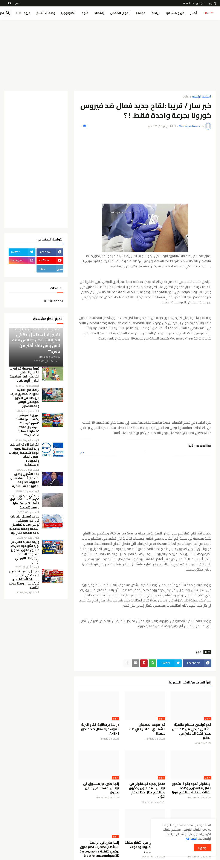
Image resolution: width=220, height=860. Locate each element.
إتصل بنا (212, 3)
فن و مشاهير (175, 13)
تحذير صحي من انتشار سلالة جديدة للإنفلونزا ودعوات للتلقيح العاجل (145, 847)
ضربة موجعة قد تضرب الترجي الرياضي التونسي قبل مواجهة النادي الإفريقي (25, 375)
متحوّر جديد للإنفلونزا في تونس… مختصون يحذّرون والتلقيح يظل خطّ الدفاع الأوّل (147, 790)
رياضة (155, 13)
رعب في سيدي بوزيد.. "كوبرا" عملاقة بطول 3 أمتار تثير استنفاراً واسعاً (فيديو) (24, 501)
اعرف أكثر (191, 838)
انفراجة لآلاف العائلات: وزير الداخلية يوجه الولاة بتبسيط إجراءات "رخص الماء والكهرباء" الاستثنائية (24, 455)
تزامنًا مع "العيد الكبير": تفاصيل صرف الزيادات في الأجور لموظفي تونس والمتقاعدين (25, 398)
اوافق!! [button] (202, 848)
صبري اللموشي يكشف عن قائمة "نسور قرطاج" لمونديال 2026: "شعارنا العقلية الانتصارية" (28, 425)
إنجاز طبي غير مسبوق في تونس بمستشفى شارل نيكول (101, 788)
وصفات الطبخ (45, 13)
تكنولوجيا (68, 13)
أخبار (193, 13)
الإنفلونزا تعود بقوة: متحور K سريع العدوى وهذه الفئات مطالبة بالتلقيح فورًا (191, 788)
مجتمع (140, 13)
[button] (18, 13)
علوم (84, 13)
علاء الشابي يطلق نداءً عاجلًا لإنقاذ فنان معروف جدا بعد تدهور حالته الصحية (25, 480)
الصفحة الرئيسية (201, 97)
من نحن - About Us (193, 3)
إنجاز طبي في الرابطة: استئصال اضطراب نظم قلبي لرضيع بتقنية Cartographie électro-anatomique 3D (99, 849)
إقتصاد (99, 13)
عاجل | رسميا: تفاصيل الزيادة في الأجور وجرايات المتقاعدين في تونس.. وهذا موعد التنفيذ (24, 579)
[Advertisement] (110, 55)
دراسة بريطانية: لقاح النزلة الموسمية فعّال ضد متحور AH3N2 (100, 729)
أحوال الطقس (120, 13)
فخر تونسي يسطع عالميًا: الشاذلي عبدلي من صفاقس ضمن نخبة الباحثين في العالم (191, 731)
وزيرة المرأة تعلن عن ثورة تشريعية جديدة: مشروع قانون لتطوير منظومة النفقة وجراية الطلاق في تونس (25, 552)
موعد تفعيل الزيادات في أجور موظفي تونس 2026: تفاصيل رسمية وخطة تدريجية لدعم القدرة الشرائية (24, 524)
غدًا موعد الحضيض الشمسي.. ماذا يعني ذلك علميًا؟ (147, 729)
